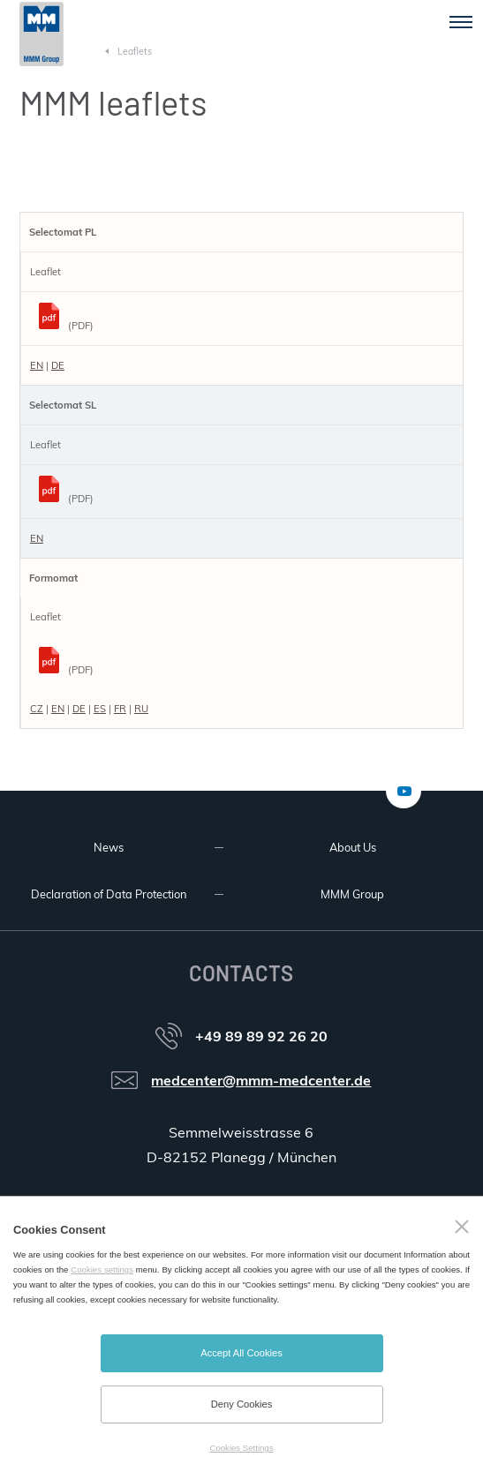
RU (141, 708)
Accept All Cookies (241, 1353)
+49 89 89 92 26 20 (261, 1036)
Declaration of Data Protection (108, 894)
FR (120, 708)
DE (57, 365)
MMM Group (352, 894)
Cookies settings (102, 1269)
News (109, 847)
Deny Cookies (242, 1404)
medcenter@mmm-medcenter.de (261, 1080)
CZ (36, 708)
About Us (352, 847)
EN (36, 365)
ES (100, 708)
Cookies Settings (242, 1448)
